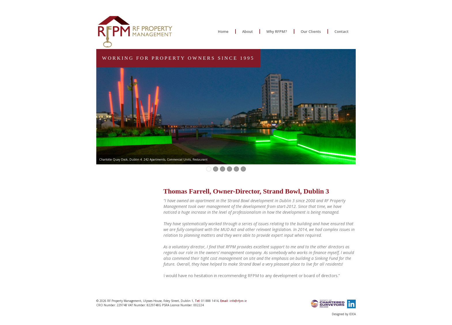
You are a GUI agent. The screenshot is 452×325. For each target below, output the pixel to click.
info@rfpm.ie (238, 301)
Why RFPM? (276, 31)
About (247, 31)
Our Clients (311, 31)
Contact (341, 31)
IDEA (352, 314)
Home (223, 31)
